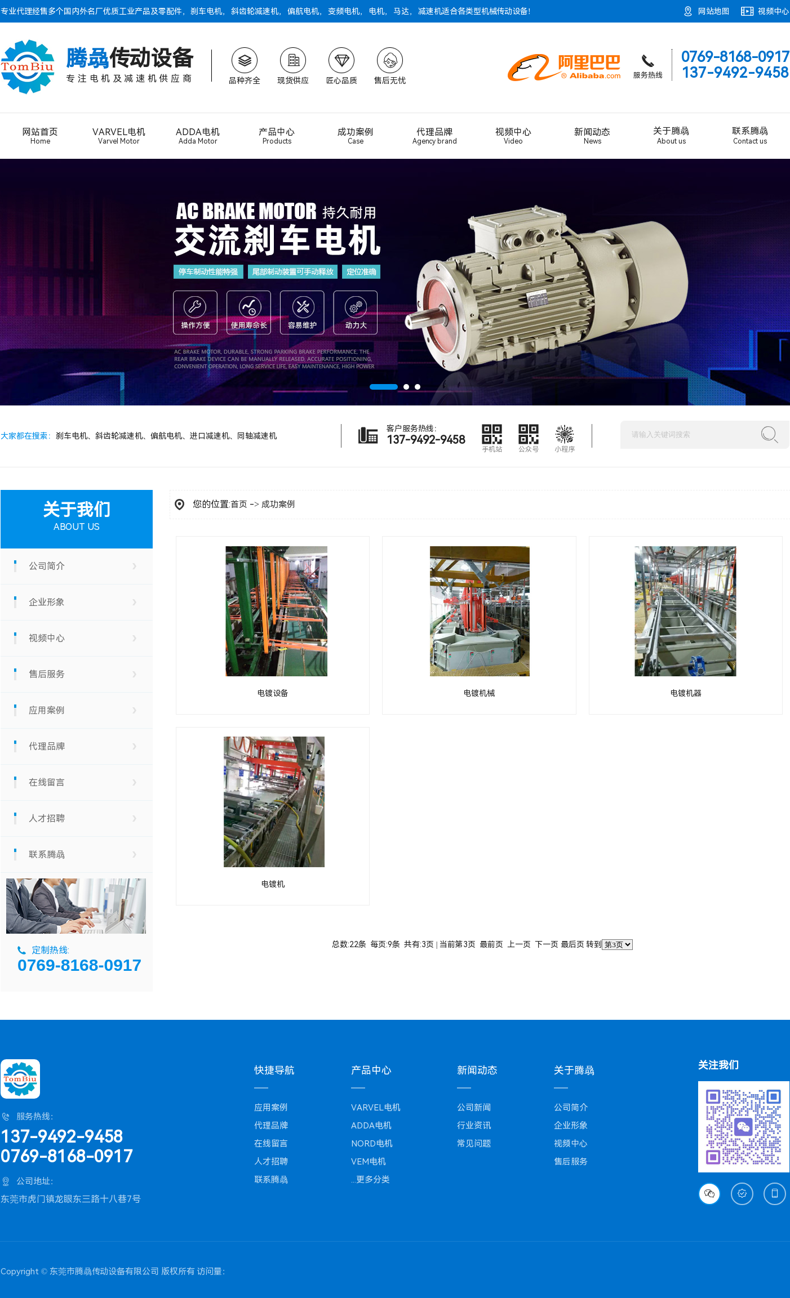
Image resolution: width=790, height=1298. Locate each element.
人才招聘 (47, 818)
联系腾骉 (750, 136)
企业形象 (47, 602)
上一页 (519, 944)
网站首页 (40, 136)
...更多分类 (370, 1180)
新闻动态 (592, 136)
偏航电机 (303, 11)
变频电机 (344, 11)
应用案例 (47, 710)
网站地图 (714, 11)
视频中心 (773, 11)
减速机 (430, 11)
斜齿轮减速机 (254, 11)
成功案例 (355, 136)
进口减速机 (209, 435)
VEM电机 (368, 1162)
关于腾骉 (671, 136)
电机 (376, 11)
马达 (401, 11)
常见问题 (474, 1144)
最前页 (491, 944)
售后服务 (47, 674)
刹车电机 (206, 11)
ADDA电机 (197, 136)
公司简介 (47, 566)
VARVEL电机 (118, 136)
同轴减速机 (257, 435)
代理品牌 (434, 136)
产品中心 (276, 136)
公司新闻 (474, 1108)
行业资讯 (474, 1126)
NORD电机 (372, 1144)
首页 (238, 504)
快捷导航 (274, 1070)
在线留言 (47, 782)
